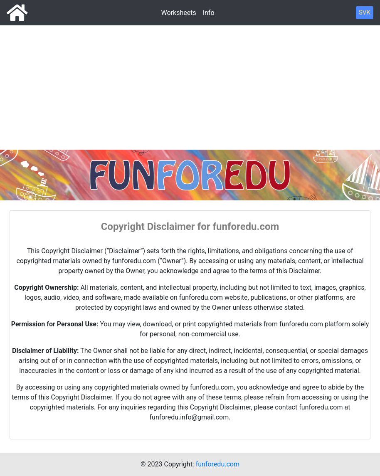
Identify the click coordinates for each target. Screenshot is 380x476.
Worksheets (178, 13)
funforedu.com (217, 464)
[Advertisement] (190, 66)
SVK (364, 12)
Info (209, 13)
